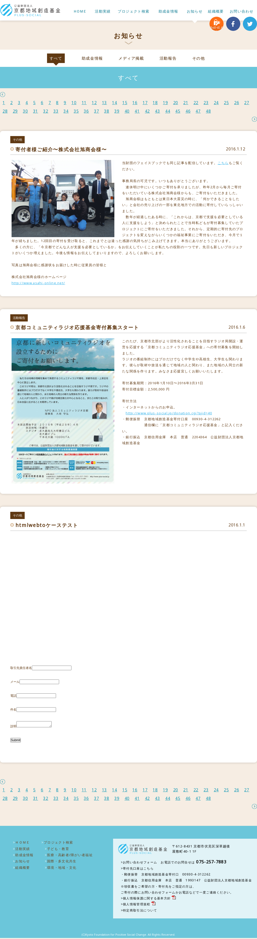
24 (216, 102)
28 (5, 111)
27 (246, 102)
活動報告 (168, 58)
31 (35, 111)
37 (96, 111)
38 (106, 111)
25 (226, 102)
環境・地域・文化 (61, 868)
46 (188, 111)
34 (66, 111)
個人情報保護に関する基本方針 (147, 899)
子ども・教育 (58, 849)
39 (117, 111)
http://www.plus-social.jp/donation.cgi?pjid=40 (169, 413)
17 (145, 102)
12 (94, 102)
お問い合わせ (241, 11)
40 (127, 111)
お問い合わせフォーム (140, 863)
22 (196, 102)
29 (15, 111)
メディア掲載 (131, 58)
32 (45, 111)
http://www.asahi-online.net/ (38, 283)
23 (206, 102)
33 (56, 111)
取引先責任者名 (21, 668)
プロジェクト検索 (133, 11)
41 (137, 111)
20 (175, 102)
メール (15, 681)
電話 (13, 695)
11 (84, 102)
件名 (13, 709)
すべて (56, 58)
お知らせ (195, 11)
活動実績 (103, 11)
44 (167, 111)
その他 (198, 58)
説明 (13, 727)
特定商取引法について (140, 911)
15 (124, 102)
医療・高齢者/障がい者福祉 (70, 856)
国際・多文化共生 (61, 862)
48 (208, 111)
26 (236, 102)
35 (76, 111)
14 (114, 102)
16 (134, 102)
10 (74, 102)
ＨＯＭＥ (79, 11)
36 (86, 111)
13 (104, 102)
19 (165, 102)
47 (198, 111)
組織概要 (216, 11)
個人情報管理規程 (136, 905)
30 (25, 111)
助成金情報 (168, 11)
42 (147, 111)
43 (157, 111)
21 (185, 102)
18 (155, 102)
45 (177, 111)
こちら (223, 162)
